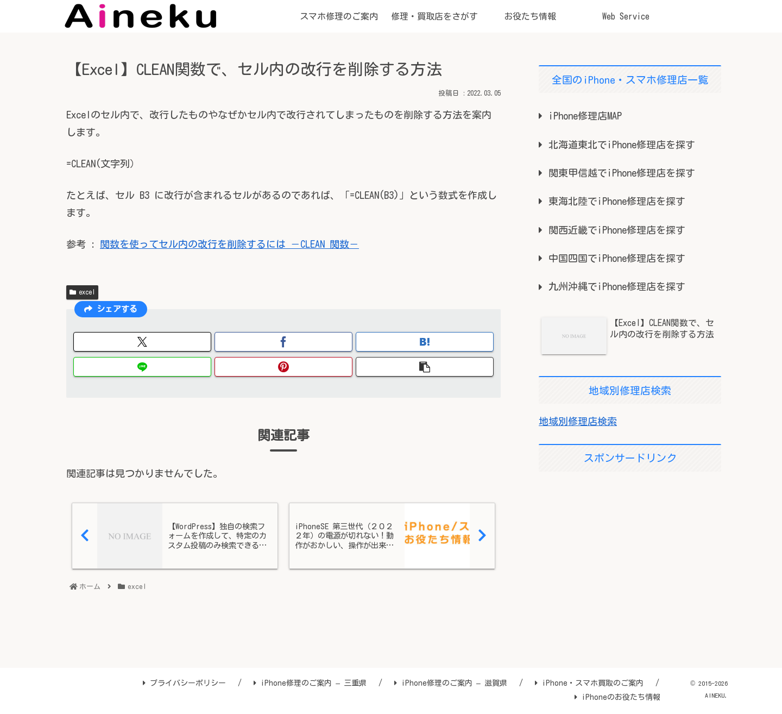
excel (82, 292)
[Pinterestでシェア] (283, 367)
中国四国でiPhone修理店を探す (616, 258)
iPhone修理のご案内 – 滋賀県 (450, 683)
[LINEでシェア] (142, 367)
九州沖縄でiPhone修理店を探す (616, 286)
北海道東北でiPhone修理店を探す (621, 144)
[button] (425, 367)
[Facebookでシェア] (283, 342)
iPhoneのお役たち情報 (617, 697)
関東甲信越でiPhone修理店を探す (621, 173)
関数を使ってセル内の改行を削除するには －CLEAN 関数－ (229, 244)
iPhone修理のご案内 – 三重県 (310, 683)
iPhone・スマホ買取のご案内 (589, 683)
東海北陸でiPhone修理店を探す (616, 201)
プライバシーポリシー (184, 683)
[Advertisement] (630, 556)
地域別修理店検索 (578, 421)
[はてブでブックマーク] (425, 342)
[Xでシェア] (142, 342)
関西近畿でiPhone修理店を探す (616, 230)
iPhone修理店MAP (585, 116)
